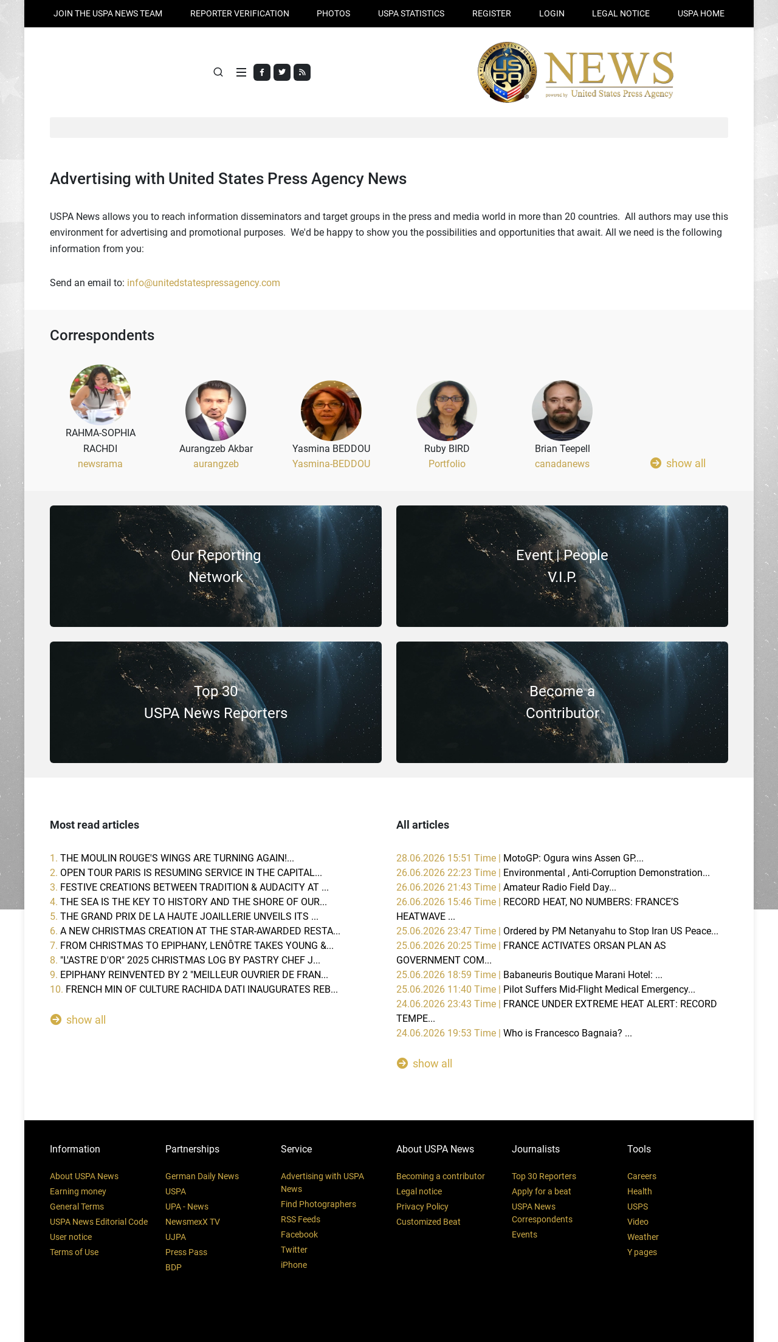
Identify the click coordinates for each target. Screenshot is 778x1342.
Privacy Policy (422, 1206)
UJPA (175, 1237)
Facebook (299, 1234)
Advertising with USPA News (322, 1182)
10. (194, 989)
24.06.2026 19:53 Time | (514, 1033)
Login (552, 13)
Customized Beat (428, 1222)
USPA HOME (701, 13)
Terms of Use (74, 1252)
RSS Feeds (300, 1219)
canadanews (562, 464)
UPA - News (186, 1206)
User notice (71, 1237)
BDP (173, 1267)
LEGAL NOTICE (621, 13)
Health (639, 1191)
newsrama (100, 464)
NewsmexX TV (192, 1222)
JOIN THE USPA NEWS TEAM (107, 13)
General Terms (77, 1206)
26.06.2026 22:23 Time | (553, 872)
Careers (641, 1176)
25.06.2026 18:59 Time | (529, 975)
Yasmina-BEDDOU (331, 464)
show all (678, 463)
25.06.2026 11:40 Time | (545, 989)
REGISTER (491, 13)
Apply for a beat (541, 1191)
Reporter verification (239, 13)
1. (172, 858)
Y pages (642, 1252)
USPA (175, 1191)
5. (184, 916)
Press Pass (186, 1252)
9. (189, 975)
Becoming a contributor (440, 1176)
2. (186, 872)
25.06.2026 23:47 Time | (557, 931)
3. (189, 887)
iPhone (294, 1265)
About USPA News (84, 1176)
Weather (643, 1237)
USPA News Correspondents (542, 1213)
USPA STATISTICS (411, 13)
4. (188, 902)
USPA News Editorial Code (99, 1222)
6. (195, 931)
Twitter (294, 1250)
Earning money (78, 1191)
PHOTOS (333, 13)
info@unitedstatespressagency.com (203, 283)
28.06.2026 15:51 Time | (520, 858)
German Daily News (202, 1176)
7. (192, 945)
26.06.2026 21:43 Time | (506, 887)
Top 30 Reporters (544, 1176)
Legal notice (419, 1191)
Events (524, 1234)
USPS (637, 1206)
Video (638, 1222)
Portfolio (447, 464)
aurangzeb (216, 464)
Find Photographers (318, 1204)
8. (185, 960)
